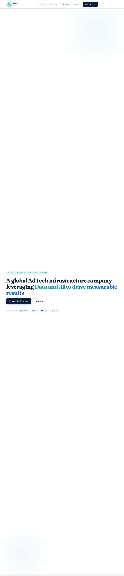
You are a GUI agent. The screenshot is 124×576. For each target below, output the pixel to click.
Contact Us (90, 4)
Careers (77, 4)
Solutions (54, 4)
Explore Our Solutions (18, 301)
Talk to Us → (41, 301)
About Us (66, 4)
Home (43, 4)
